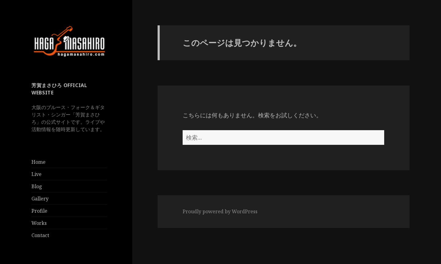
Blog (36, 186)
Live (36, 174)
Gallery (40, 198)
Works (39, 223)
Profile (39, 210)
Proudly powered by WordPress (220, 211)
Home (38, 162)
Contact (40, 235)
